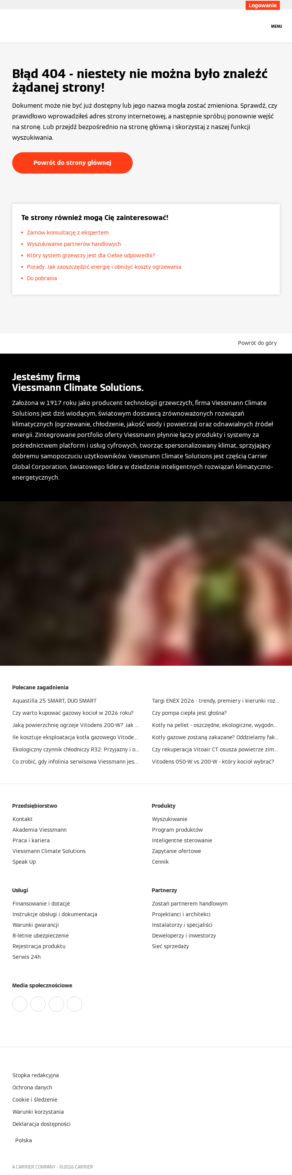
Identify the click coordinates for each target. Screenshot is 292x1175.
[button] (259, 342)
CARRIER (84, 1167)
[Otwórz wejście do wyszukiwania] (259, 25)
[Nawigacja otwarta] (277, 25)
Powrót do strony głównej (72, 163)
